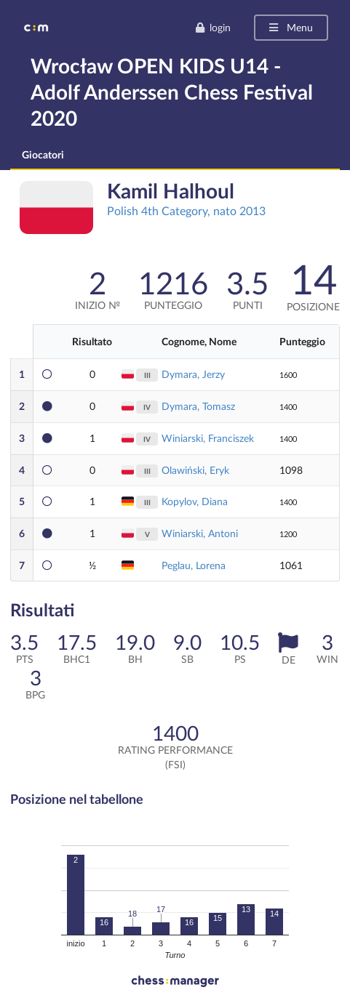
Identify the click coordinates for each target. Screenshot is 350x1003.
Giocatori (43, 154)
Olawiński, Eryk (195, 470)
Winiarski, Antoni (200, 533)
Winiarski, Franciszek (208, 438)
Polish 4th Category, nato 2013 (186, 210)
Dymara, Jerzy (193, 374)
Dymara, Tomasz (198, 406)
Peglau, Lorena (194, 565)
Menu (290, 27)
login (212, 27)
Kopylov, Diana (195, 501)
